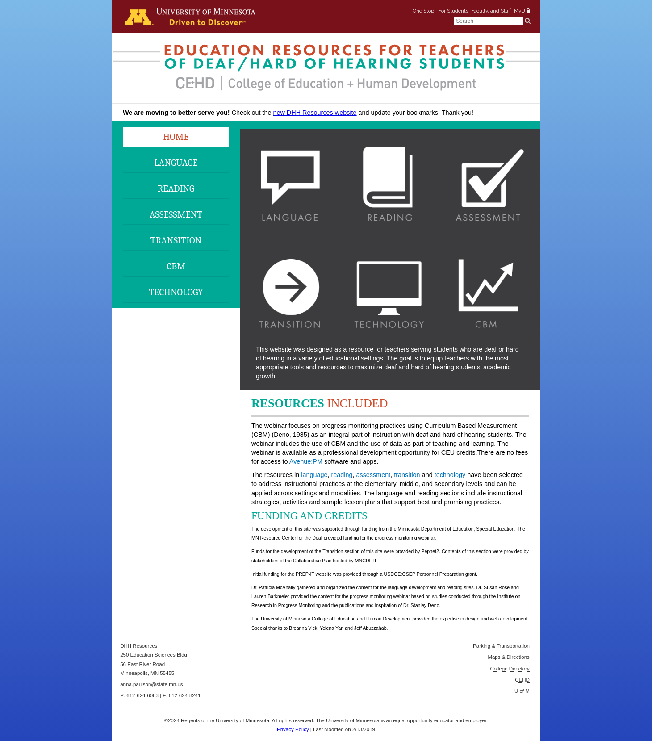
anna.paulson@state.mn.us (151, 684)
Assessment (176, 214)
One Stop (423, 10)
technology (450, 474)
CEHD (522, 679)
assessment (373, 474)
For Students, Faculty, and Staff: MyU (481, 10)
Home (175, 136)
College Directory (509, 668)
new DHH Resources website (314, 112)
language (314, 474)
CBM (176, 266)
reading (341, 474)
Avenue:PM (305, 461)
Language (175, 162)
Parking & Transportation (501, 646)
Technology (176, 292)
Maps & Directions (508, 657)
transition (407, 474)
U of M (522, 691)
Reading (176, 188)
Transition (175, 240)
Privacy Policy (293, 729)
